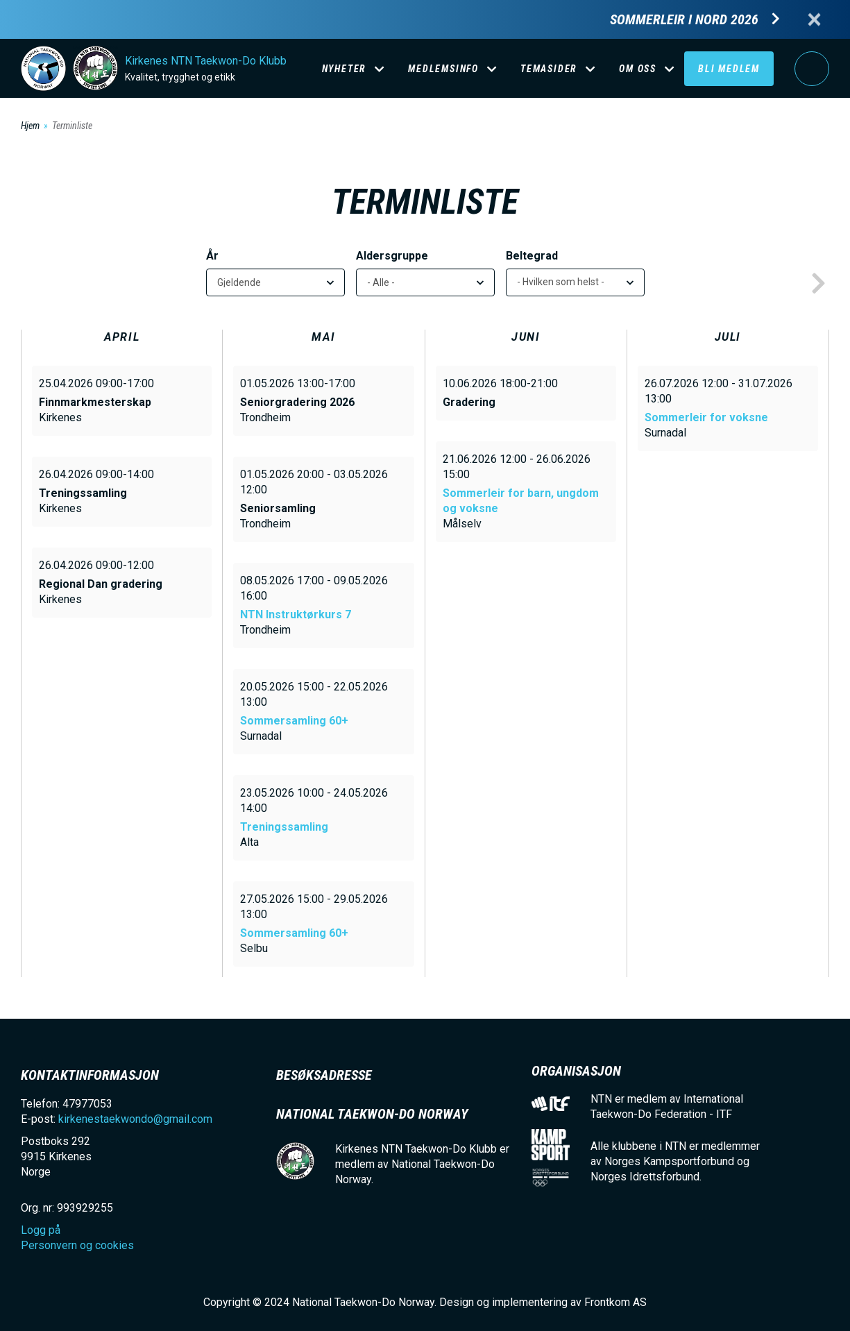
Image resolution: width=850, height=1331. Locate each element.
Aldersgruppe (392, 255)
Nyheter (344, 68)
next (818, 284)
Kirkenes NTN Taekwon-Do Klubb (206, 60)
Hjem (30, 125)
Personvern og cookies (77, 1245)
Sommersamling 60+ (294, 720)
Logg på (811, 68)
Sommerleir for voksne (706, 417)
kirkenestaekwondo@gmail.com (135, 1119)
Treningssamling (284, 826)
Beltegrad (532, 255)
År (212, 255)
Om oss (637, 68)
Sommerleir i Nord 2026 (684, 20)
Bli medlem (729, 68)
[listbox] (575, 282)
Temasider (548, 68)
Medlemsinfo (443, 68)
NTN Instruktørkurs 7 (295, 614)
